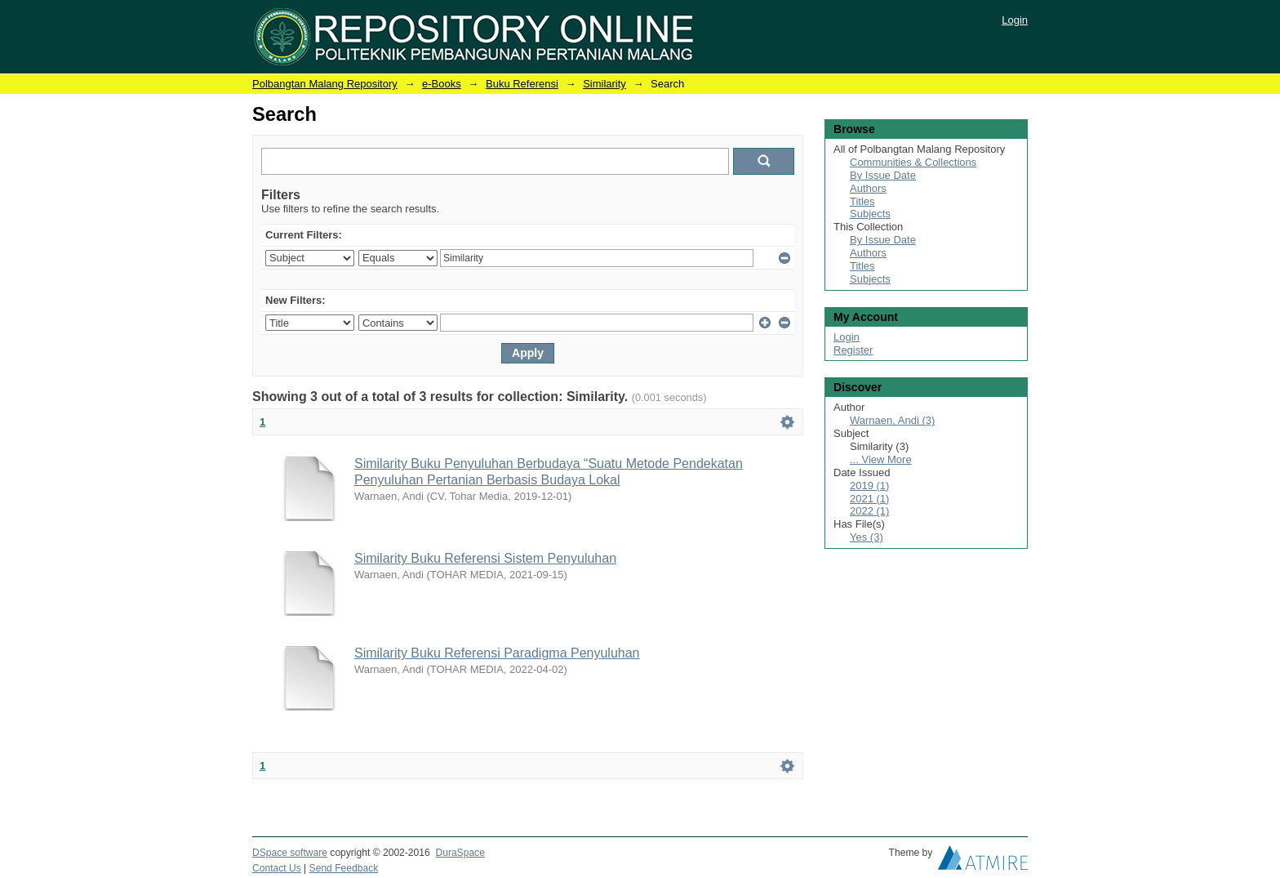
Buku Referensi (522, 84)
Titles (862, 201)
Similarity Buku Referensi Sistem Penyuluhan (485, 558)
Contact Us (276, 868)
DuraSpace (459, 852)
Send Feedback (344, 868)
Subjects (870, 213)
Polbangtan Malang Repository (325, 84)
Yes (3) (866, 537)
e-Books (441, 84)
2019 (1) (869, 485)
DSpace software (289, 852)
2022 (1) (869, 511)
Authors (868, 188)
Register (853, 350)
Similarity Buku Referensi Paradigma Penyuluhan (497, 653)
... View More (881, 459)
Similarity (604, 84)
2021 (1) (869, 498)
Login (1015, 20)
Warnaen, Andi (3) (892, 420)
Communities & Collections (913, 162)
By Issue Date (883, 175)
